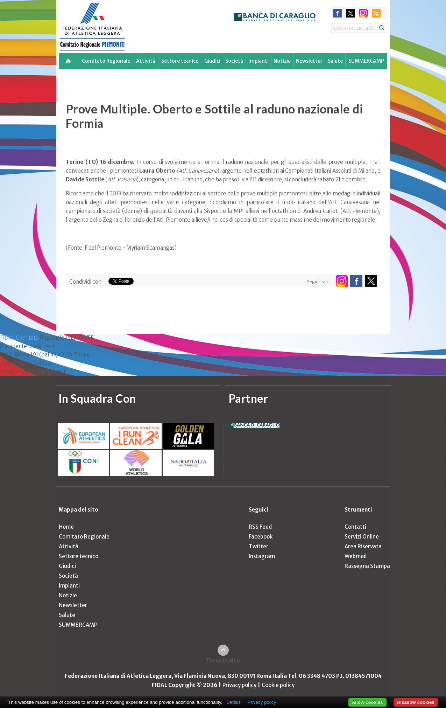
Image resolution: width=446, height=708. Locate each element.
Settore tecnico (180, 61)
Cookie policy (278, 685)
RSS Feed (260, 526)
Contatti (355, 526)
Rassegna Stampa (367, 566)
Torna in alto (223, 660)
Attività (145, 61)
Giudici (212, 61)
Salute (335, 61)
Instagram (262, 556)
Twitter (258, 546)
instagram (363, 13)
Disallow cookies (415, 702)
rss (376, 13)
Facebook (260, 536)
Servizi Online (362, 536)
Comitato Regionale (106, 61)
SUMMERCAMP (366, 61)
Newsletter (309, 61)
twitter (350, 13)
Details (233, 702)
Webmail (356, 556)
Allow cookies (367, 702)
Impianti (258, 61)
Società (234, 61)
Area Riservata (363, 546)
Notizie (282, 61)
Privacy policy (239, 685)
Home (66, 526)
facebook (337, 13)
